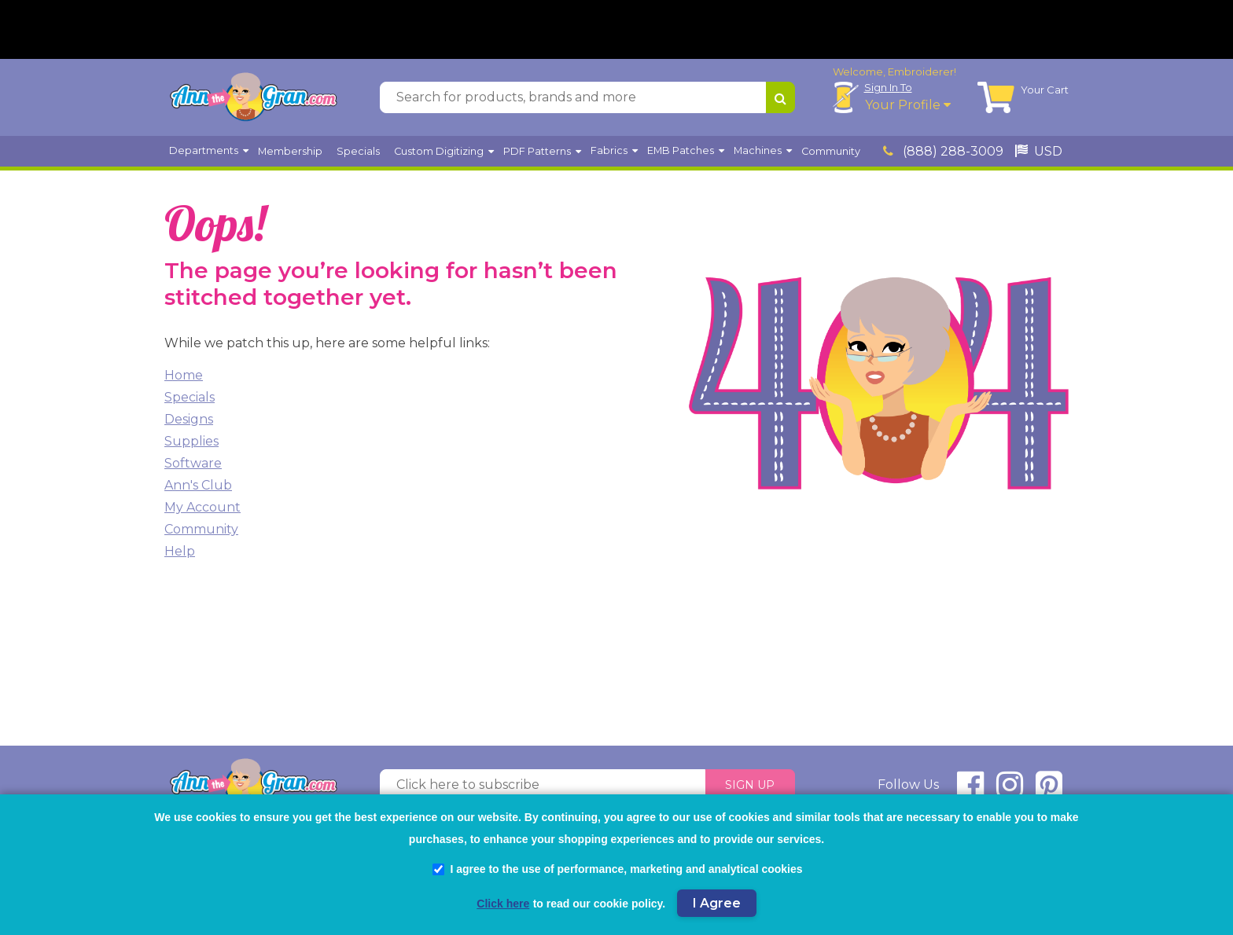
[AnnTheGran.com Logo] (253, 101)
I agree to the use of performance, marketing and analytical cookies (617, 869)
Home (183, 379)
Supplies (191, 445)
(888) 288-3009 (943, 155)
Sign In (888, 91)
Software (193, 467)
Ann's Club (198, 489)
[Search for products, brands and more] (573, 101)
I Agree (717, 903)
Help (179, 555)
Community (201, 533)
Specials (189, 401)
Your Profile (908, 108)
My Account (202, 511)
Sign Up (750, 789)
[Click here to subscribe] (542, 789)
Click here (503, 903)
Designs (188, 423)
